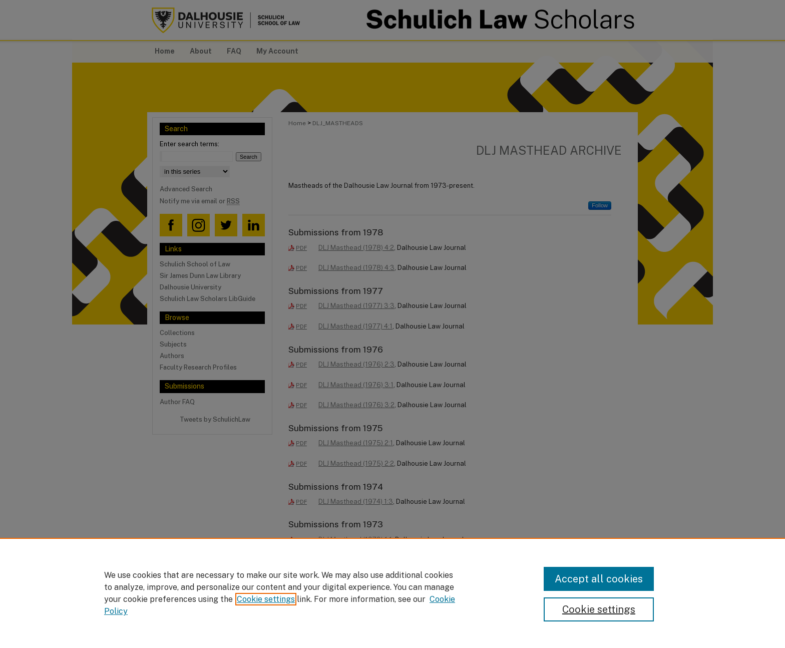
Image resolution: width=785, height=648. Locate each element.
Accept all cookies (599, 579)
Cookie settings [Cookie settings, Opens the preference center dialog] (598, 609)
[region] (392, 593)
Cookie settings (266, 599)
